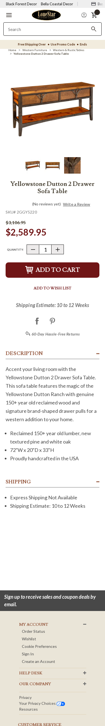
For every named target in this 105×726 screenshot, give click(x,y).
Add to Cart (52, 270)
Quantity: (15, 249)
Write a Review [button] (76, 204)
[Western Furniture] (34, 50)
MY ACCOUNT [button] (33, 624)
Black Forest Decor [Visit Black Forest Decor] (21, 4)
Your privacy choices (42, 703)
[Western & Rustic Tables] (68, 50)
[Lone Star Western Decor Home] (46, 14)
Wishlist (29, 638)
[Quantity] (45, 249)
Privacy (25, 697)
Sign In (28, 653)
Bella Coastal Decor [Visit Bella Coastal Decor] (57, 4)
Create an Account (38, 661)
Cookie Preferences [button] (39, 646)
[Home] (12, 50)
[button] (9, 15)
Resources (28, 709)
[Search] (93, 29)
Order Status (33, 631)
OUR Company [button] (35, 684)
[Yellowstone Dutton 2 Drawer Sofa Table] (41, 53)
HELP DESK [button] (30, 673)
